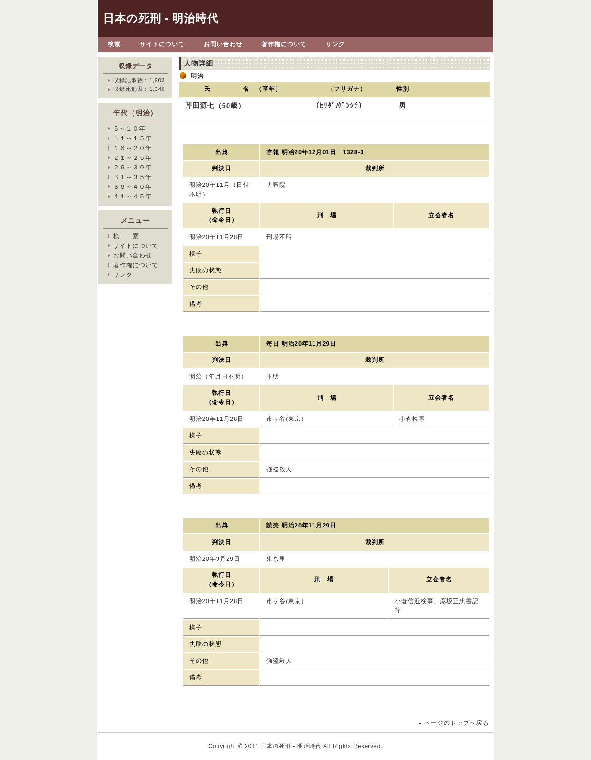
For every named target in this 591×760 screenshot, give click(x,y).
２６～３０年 (132, 167)
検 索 (126, 236)
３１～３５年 (132, 177)
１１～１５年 (132, 138)
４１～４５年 (132, 196)
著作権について (284, 44)
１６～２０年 (132, 147)
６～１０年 (129, 128)
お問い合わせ (223, 44)
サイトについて (162, 44)
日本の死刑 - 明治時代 (160, 18)
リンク (335, 44)
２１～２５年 (132, 157)
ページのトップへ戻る (456, 722)
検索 (114, 44)
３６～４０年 (132, 186)
